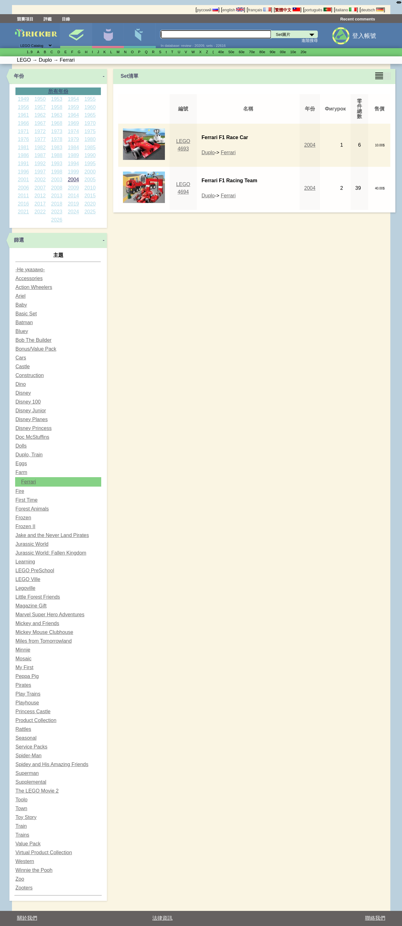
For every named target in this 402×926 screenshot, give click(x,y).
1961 (23, 115)
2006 (23, 187)
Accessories (29, 278)
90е (273, 52)
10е (293, 52)
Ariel (20, 296)
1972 (40, 131)
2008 (56, 187)
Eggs (21, 463)
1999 (73, 171)
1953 (56, 99)
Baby (21, 305)
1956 (23, 107)
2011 (23, 195)
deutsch (372, 10)
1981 (23, 147)
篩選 (19, 240)
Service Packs (31, 746)
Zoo (19, 879)
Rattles (23, 729)
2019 (73, 203)
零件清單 (139, 36)
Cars (20, 357)
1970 (90, 123)
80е (262, 52)
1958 (56, 107)
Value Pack (28, 843)
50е (231, 52)
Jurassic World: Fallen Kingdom (50, 553)
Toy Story (26, 817)
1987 (40, 155)
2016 (23, 203)
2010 (90, 187)
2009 (73, 187)
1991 (23, 163)
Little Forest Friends (37, 597)
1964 (73, 115)
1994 (73, 163)
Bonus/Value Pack (35, 349)
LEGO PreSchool (34, 570)
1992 (40, 163)
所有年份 (58, 91)
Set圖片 (76, 36)
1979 (73, 139)
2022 (40, 211)
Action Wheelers (33, 287)
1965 (90, 115)
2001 (23, 179)
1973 (56, 131)
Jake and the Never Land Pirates (52, 535)
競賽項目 (25, 19)
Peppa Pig (27, 676)
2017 (40, 203)
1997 (40, 171)
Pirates (23, 685)
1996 (23, 171)
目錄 (66, 19)
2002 (40, 179)
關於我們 (27, 918)
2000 (90, 171)
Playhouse (27, 702)
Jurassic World (32, 544)
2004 (73, 179)
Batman (24, 322)
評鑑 (48, 19)
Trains (22, 835)
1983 (56, 147)
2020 (90, 203)
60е (242, 52)
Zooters (23, 887)
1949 (23, 99)
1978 (56, 139)
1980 (90, 139)
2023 (56, 211)
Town (21, 808)
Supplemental (30, 782)
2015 (90, 195)
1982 (40, 147)
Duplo (208, 152)
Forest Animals (32, 508)
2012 (40, 195)
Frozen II (25, 526)
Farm (21, 472)
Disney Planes (31, 419)
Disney (23, 393)
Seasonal (26, 738)
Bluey (21, 331)
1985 (90, 147)
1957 (40, 107)
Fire (19, 491)
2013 (56, 195)
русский (207, 10)
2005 (90, 179)
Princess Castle (32, 711)
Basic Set (26, 313)
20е (303, 52)
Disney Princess (33, 428)
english (233, 10)
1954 (73, 99)
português (317, 10)
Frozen (23, 517)
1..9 (30, 52)
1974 (73, 131)
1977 (40, 139)
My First (24, 667)
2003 (56, 179)
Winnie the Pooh (33, 870)
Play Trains (27, 694)
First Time (26, 500)
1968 (56, 123)
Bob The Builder (33, 340)
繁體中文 (287, 10)
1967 (40, 123)
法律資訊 (162, 918)
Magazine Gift (31, 605)
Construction (29, 375)
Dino (20, 384)
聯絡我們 (375, 918)
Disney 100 (28, 401)
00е (283, 52)
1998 (56, 171)
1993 (56, 163)
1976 (23, 139)
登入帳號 (364, 35)
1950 (40, 99)
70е (252, 52)
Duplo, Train (29, 454)
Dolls (21, 446)
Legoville (25, 588)
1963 (56, 115)
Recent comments (357, 19)
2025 (90, 211)
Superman (27, 773)
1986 (23, 155)
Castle (22, 366)
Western (24, 861)
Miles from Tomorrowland (43, 641)
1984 (73, 147)
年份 (19, 76)
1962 (40, 115)
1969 (73, 123)
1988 (56, 155)
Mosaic (23, 658)
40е (221, 52)
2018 (56, 203)
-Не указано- (30, 269)
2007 (40, 187)
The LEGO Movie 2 (37, 790)
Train (21, 826)
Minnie (22, 649)
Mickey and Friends (37, 623)
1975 (90, 131)
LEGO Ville (27, 579)
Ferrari (28, 481)
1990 (90, 155)
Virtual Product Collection (43, 852)
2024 (73, 211)
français (259, 10)
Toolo (21, 799)
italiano (346, 10)
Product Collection (35, 720)
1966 (23, 123)
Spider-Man (28, 755)
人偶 (108, 36)
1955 (90, 99)
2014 (73, 195)
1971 (23, 131)
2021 (23, 211)
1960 (90, 107)
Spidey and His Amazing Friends (51, 764)
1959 (73, 107)
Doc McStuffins (32, 437)
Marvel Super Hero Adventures (49, 614)
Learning (25, 561)
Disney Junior (30, 410)
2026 (56, 220)
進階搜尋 (309, 40)
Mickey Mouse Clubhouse (44, 632)
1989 (73, 155)
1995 (90, 163)
